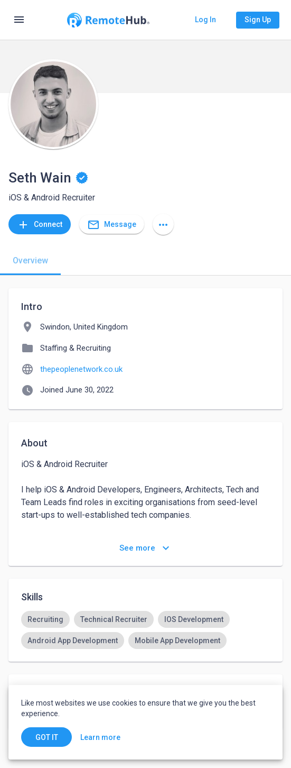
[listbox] (145, 630)
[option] (45, 619)
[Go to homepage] (108, 20)
